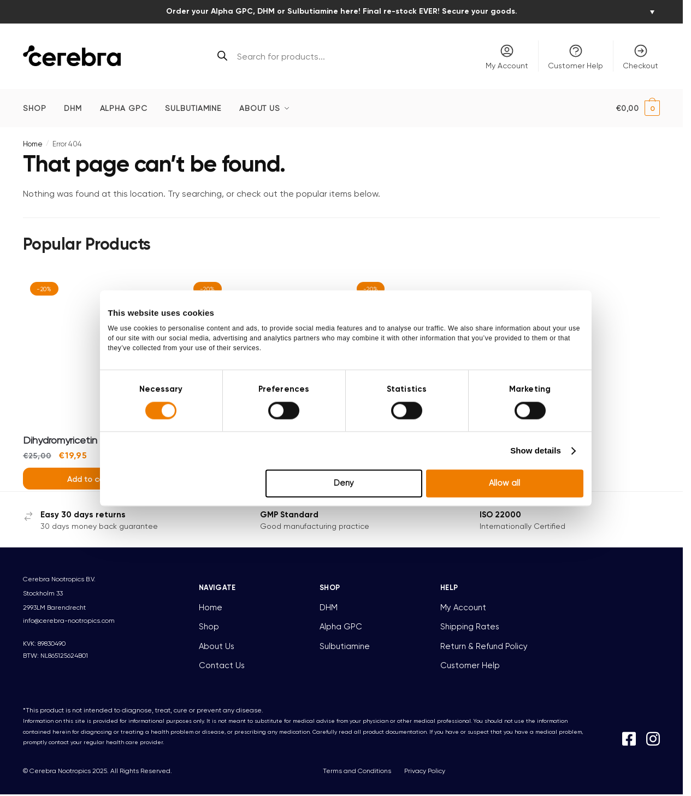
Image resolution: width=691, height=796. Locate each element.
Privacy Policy (424, 771)
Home (33, 144)
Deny (344, 513)
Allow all (509, 513)
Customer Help (575, 56)
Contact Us (222, 665)
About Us (216, 646)
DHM (329, 607)
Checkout (640, 56)
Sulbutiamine (345, 646)
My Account (507, 56)
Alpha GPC (341, 627)
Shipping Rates (469, 627)
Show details (543, 480)
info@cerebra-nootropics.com (69, 620)
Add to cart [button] (88, 479)
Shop (209, 627)
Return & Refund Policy (484, 646)
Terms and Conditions (357, 771)
